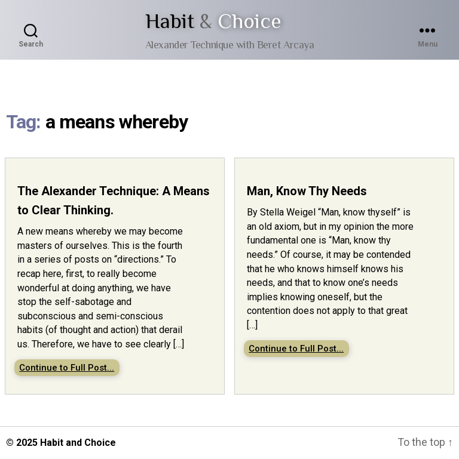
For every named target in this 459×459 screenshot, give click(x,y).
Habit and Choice (78, 442)
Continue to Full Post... (66, 367)
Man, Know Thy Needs (307, 191)
